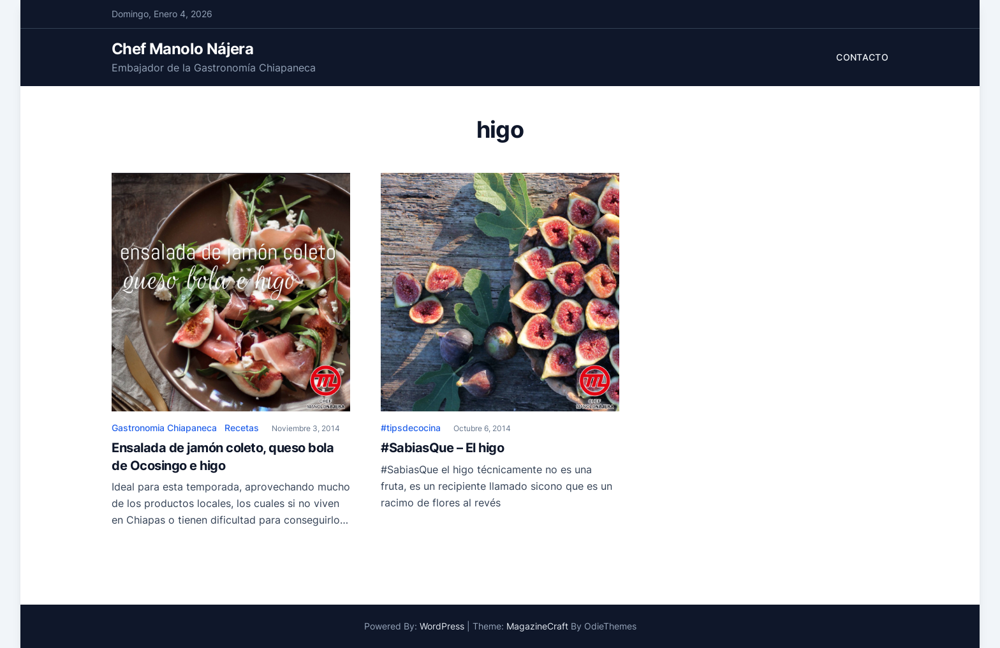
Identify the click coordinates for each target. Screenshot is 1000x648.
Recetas (241, 427)
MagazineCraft (537, 626)
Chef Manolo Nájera (182, 49)
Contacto (862, 57)
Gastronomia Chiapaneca (164, 427)
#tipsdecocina (411, 427)
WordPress (442, 626)
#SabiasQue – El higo (442, 447)
